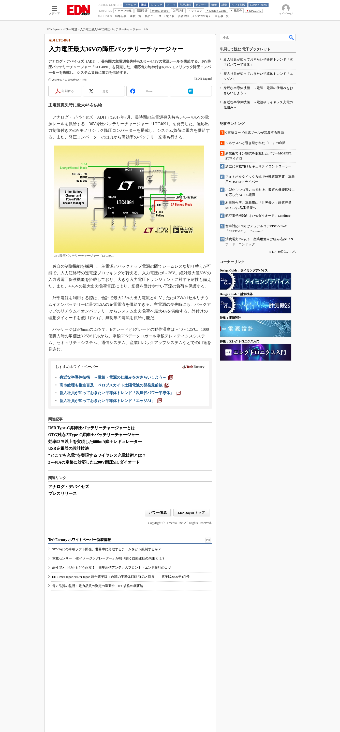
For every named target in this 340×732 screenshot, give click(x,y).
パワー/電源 (70, 29)
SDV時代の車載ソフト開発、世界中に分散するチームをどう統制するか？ (106, 549)
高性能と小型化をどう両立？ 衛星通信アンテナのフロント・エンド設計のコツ (111, 567)
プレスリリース (62, 493)
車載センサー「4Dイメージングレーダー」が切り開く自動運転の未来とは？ (108, 558)
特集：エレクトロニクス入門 (239, 341)
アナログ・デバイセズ (68, 486)
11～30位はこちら (284, 251)
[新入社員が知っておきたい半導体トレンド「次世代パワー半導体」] (120, 393)
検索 (291, 37)
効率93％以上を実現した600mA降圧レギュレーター (95, 441)
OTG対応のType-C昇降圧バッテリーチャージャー (93, 435)
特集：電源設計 (230, 318)
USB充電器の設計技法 (68, 448)
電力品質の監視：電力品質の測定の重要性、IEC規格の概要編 (97, 586)
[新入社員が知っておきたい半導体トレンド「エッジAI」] (111, 401)
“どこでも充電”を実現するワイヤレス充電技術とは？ (97, 455)
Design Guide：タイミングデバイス (244, 270)
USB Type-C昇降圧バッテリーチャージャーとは (91, 428)
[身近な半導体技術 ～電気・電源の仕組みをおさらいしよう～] (116, 377)
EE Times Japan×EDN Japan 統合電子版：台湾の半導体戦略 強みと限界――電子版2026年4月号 (121, 577)
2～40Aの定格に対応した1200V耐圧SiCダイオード (94, 462)
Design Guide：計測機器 (236, 294)
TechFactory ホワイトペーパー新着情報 (79, 540)
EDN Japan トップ (191, 512)
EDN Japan (53, 29)
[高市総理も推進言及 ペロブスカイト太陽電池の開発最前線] (114, 385)
